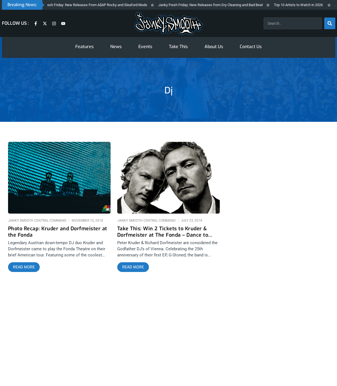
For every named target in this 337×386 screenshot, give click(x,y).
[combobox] (293, 23)
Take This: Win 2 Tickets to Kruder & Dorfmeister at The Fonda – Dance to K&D (162, 232)
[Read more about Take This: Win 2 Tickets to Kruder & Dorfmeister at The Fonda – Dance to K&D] (133, 267)
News (116, 47)
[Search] (329, 23)
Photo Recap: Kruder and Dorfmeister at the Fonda (57, 232)
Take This (178, 47)
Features (84, 47)
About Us (213, 47)
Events (145, 47)
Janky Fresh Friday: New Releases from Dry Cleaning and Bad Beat (213, 5)
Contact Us (251, 47)
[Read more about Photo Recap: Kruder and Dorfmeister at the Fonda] (24, 267)
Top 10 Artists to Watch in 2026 (301, 5)
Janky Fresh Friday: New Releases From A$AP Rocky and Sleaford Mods (93, 5)
